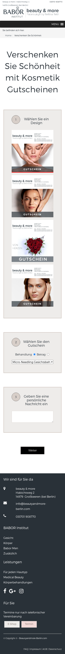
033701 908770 (56, 2)
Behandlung (23, 354)
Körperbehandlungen (17, 582)
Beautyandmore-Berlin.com (33, 638)
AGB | (45, 649)
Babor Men (10, 548)
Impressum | (36, 649)
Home (8, 35)
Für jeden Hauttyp (15, 572)
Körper (7, 543)
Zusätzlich (10, 553)
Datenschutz (55, 649)
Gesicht (8, 537)
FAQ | (26, 649)
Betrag (41, 354)
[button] (55, 24)
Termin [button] (29, 623)
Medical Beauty (13, 577)
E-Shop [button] (12, 623)
